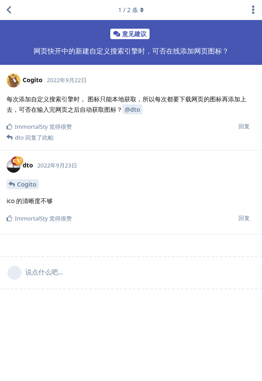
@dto (132, 109)
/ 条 (131, 10)
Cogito (27, 184)
